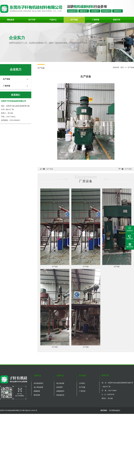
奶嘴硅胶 (37, 391)
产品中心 (53, 20)
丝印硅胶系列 (38, 383)
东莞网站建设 (114, 410)
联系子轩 (116, 20)
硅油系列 (59, 387)
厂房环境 (95, 20)
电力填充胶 (60, 383)
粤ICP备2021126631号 (29, 410)
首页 (122, 67)
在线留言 (130, 231)
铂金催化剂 (60, 395)
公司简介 (82, 383)
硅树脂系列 (60, 391)
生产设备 (74, 20)
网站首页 (10, 20)
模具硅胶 (37, 395)
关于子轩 (31, 20)
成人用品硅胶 (38, 387)
